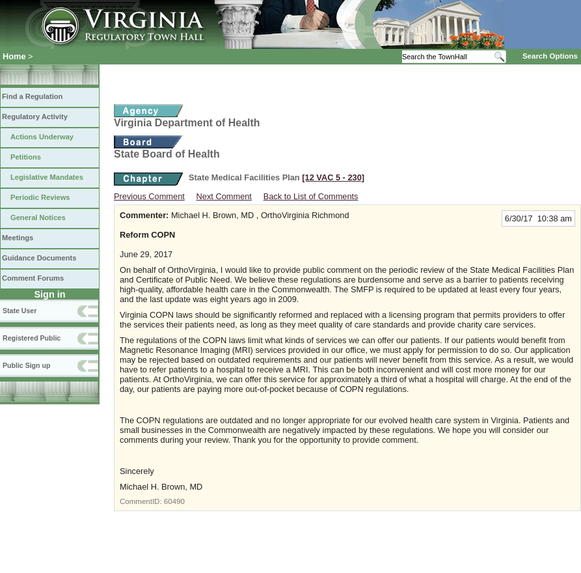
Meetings (17, 238)
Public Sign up (26, 365)
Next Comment (224, 196)
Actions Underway (42, 137)
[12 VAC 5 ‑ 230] (333, 177)
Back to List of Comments (310, 196)
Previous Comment (149, 196)
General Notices (38, 217)
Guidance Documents (39, 258)
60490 (174, 501)
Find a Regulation (32, 96)
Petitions (25, 157)
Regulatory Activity (35, 116)
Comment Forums (33, 278)
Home (14, 56)
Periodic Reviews (40, 197)
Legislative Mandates (46, 177)
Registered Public (32, 338)
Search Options (550, 56)
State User (19, 310)
